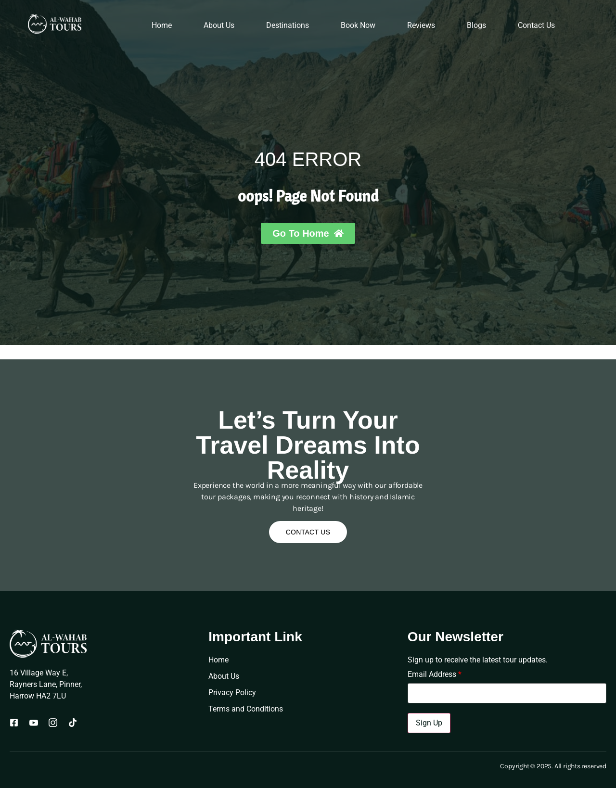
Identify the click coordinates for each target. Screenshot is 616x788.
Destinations (287, 25)
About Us (219, 25)
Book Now (358, 25)
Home (162, 25)
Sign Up (429, 722)
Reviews (421, 25)
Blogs (476, 25)
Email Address (435, 674)
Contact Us (536, 25)
